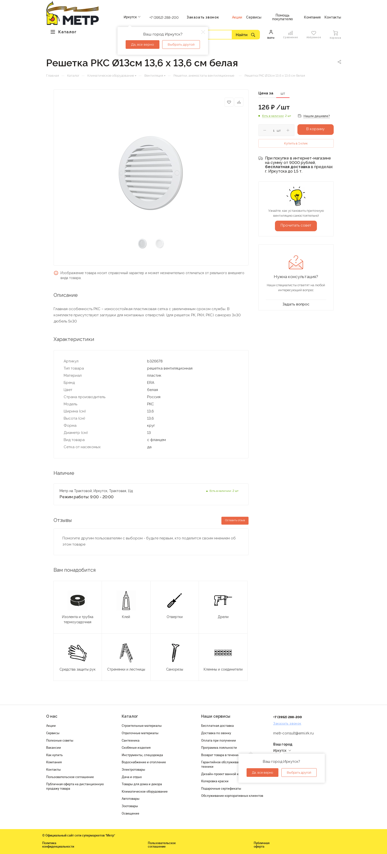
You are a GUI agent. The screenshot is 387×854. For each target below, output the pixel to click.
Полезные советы (59, 740)
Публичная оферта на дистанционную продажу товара (75, 786)
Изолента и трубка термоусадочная (77, 619)
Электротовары (133, 769)
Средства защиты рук (77, 669)
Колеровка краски (215, 781)
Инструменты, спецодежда (142, 755)
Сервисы (52, 733)
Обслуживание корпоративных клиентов (232, 795)
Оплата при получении (218, 740)
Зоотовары (130, 806)
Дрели (223, 617)
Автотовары (130, 798)
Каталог (130, 716)
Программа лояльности (219, 747)
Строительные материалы (142, 725)
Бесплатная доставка (217, 725)
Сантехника (130, 740)
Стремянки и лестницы (126, 669)
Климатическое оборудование (145, 791)
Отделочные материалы (140, 733)
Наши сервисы (215, 716)
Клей (126, 617)
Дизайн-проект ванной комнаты (226, 774)
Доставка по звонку (216, 733)
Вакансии (53, 747)
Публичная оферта (262, 844)
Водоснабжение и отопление (144, 762)
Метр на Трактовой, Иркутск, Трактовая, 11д (96, 491)
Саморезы (174, 669)
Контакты (53, 769)
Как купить (54, 755)
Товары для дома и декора (142, 784)
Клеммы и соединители (223, 669)
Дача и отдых (132, 777)
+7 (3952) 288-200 (164, 17)
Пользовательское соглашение (70, 777)
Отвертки (175, 617)
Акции (51, 725)
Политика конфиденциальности (58, 844)
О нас (51, 716)
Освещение (130, 813)
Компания (54, 762)
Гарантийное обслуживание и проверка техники (231, 764)
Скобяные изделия (136, 747)
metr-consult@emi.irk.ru (293, 733)
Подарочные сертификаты (221, 788)
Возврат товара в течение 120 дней (227, 755)
